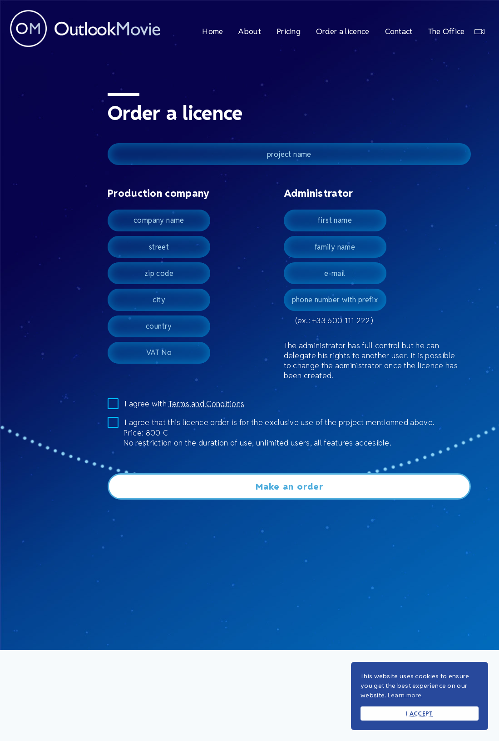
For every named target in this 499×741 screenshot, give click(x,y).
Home (212, 31)
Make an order (289, 486)
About (249, 31)
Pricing (289, 31)
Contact (399, 31)
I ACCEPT (419, 713)
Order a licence (343, 31)
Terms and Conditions (206, 404)
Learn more (405, 695)
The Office (456, 31)
